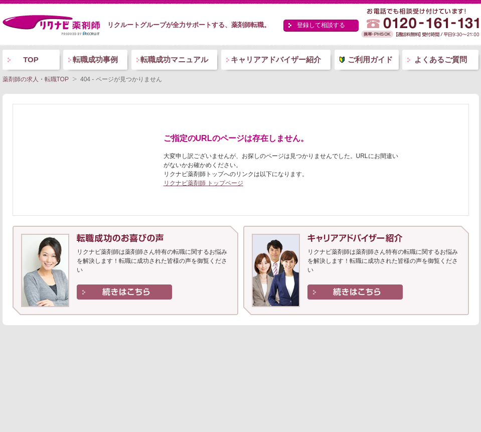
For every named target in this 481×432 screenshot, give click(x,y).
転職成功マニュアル (174, 59)
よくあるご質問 (440, 59)
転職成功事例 (95, 59)
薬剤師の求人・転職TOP (36, 79)
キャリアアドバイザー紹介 (276, 59)
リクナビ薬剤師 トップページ (203, 183)
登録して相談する (321, 25)
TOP (31, 59)
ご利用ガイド (370, 59)
